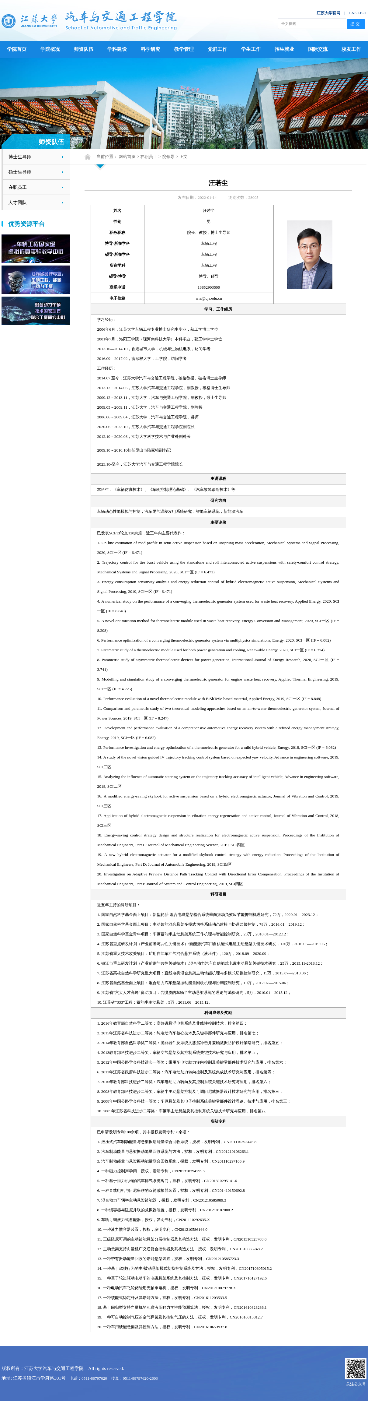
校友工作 (351, 49)
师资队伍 (83, 49)
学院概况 (50, 49)
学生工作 (251, 49)
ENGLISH (357, 13)
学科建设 (117, 49)
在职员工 (18, 187)
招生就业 (284, 49)
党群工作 (217, 49)
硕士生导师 (20, 171)
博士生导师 (20, 156)
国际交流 (318, 49)
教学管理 (184, 49)
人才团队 (18, 202)
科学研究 (150, 49)
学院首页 (16, 49)
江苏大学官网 (328, 13)
